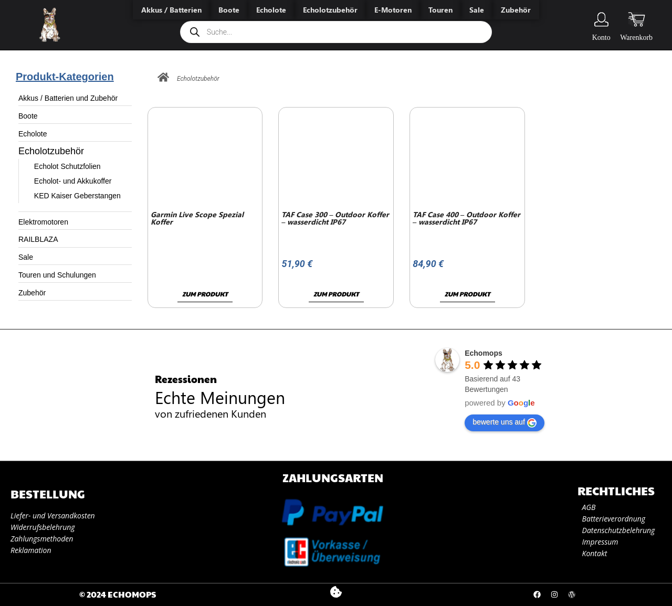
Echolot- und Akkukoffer (73, 181)
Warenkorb (636, 37)
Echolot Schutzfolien (67, 166)
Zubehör (32, 293)
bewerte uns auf (504, 422)
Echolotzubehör (51, 151)
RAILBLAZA (38, 239)
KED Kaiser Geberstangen (77, 196)
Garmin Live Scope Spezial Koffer (197, 218)
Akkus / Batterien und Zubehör (68, 98)
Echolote (32, 134)
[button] (335, 592)
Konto (601, 37)
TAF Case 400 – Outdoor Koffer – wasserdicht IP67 (466, 218)
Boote (28, 116)
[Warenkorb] (636, 19)
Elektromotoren (43, 222)
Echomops (483, 353)
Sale (25, 257)
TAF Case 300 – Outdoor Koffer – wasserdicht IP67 (335, 218)
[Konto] (601, 19)
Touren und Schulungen (57, 275)
